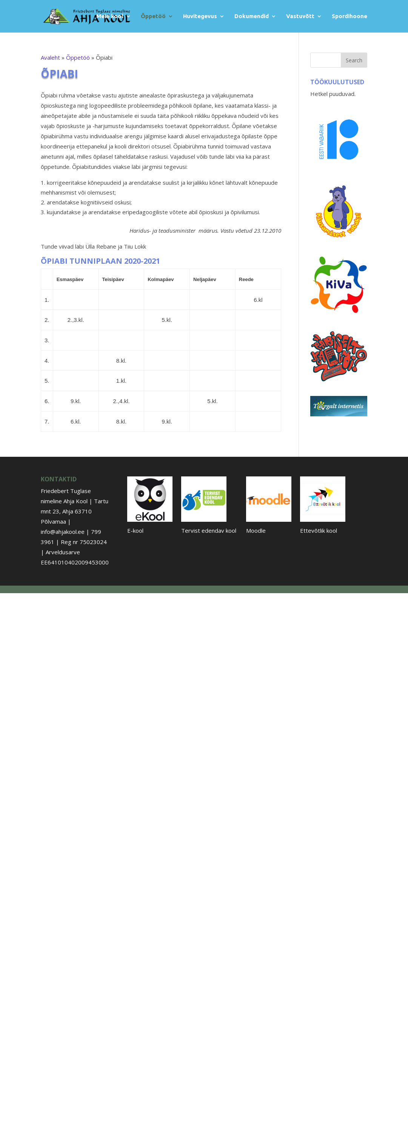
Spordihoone (349, 16)
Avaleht (50, 57)
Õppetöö (153, 16)
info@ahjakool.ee (63, 531)
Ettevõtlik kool (318, 530)
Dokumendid (251, 16)
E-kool (135, 530)
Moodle (256, 530)
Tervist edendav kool (208, 530)
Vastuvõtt (300, 16)
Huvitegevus (200, 16)
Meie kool (109, 16)
